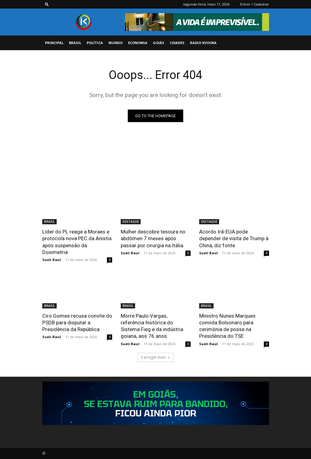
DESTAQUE (131, 221)
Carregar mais (155, 357)
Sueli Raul (51, 259)
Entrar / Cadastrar (254, 4)
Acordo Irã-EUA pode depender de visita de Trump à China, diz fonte (233, 238)
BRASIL (75, 42)
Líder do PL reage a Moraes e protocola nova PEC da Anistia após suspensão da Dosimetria (77, 242)
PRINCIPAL (54, 42)
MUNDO (115, 42)
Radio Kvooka (203, 42)
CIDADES (177, 42)
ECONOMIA (137, 42)
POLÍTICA (95, 42)
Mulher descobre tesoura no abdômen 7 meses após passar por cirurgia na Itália (153, 238)
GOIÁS (158, 42)
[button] (46, 4)
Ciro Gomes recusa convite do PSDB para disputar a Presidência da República (77, 322)
